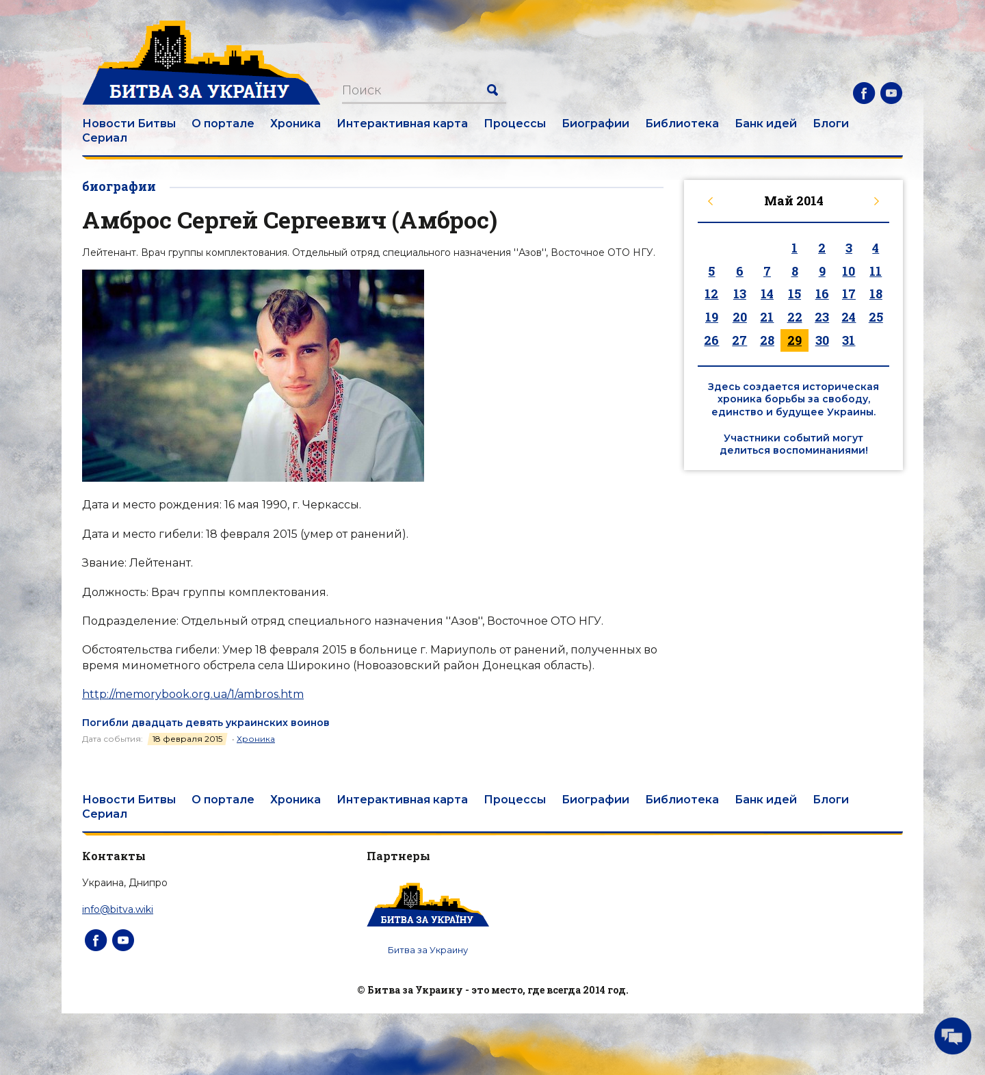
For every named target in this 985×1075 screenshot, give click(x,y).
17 (849, 293)
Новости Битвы (129, 123)
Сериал (104, 137)
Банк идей (766, 123)
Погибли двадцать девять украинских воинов (206, 722)
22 (794, 317)
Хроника (295, 123)
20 (740, 317)
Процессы (515, 123)
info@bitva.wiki (117, 909)
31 (848, 340)
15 (794, 293)
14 (767, 293)
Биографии (595, 123)
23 (822, 317)
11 (875, 271)
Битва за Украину (428, 949)
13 (739, 293)
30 (822, 340)
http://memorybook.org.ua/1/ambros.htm (193, 694)
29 (794, 340)
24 (848, 317)
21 (767, 317)
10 (848, 271)
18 (875, 293)
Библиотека (682, 123)
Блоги (831, 123)
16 (822, 293)
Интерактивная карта (402, 123)
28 (767, 340)
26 (711, 340)
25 (876, 317)
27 (739, 340)
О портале (223, 123)
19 (711, 317)
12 (711, 293)
